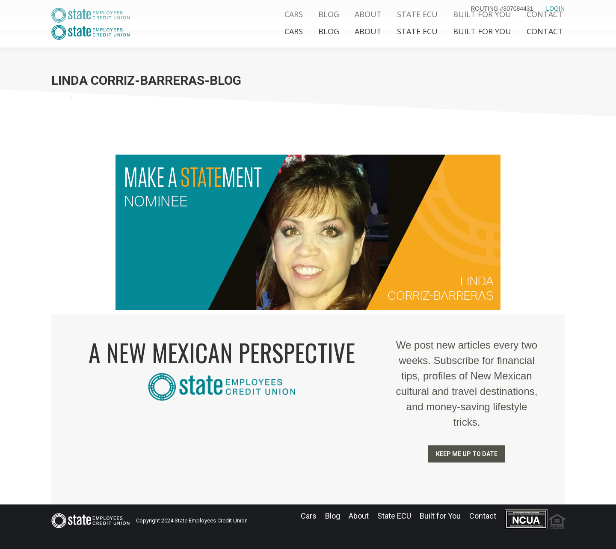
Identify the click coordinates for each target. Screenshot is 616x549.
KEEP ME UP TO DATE (467, 454)
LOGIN (555, 8)
